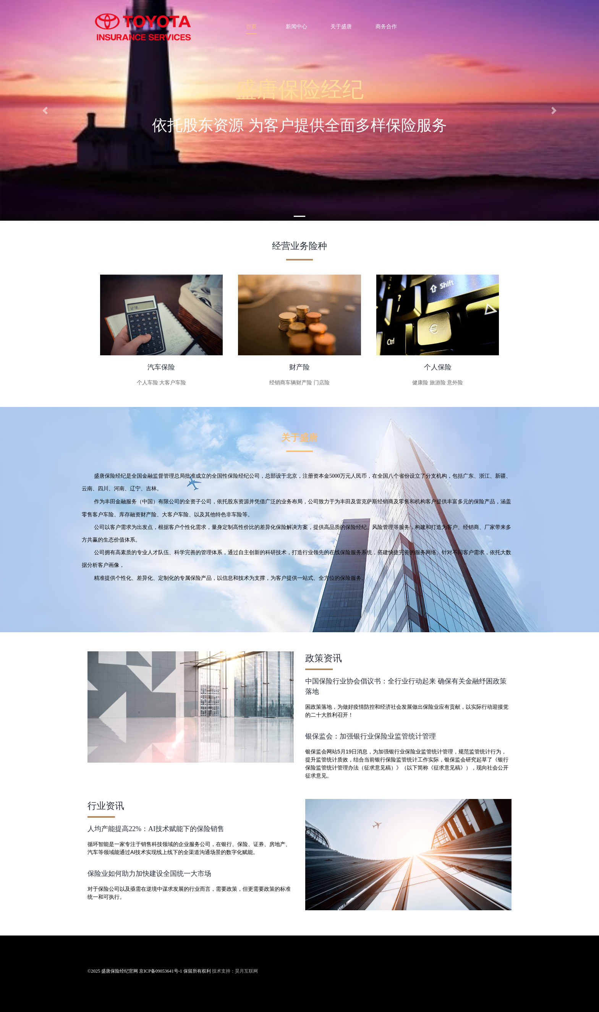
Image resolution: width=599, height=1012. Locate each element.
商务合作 (386, 26)
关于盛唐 (341, 26)
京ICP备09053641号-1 (160, 971)
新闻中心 (296, 26)
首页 (251, 26)
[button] (45, 110)
